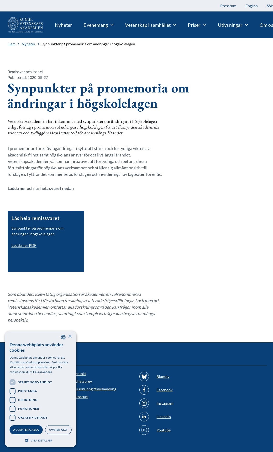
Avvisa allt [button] (58, 429)
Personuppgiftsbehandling (94, 389)
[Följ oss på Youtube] (169, 430)
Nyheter (28, 44)
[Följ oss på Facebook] (169, 390)
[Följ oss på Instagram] (169, 403)
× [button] (70, 337)
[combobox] (63, 337)
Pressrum (80, 396)
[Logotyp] (21, 24)
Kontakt (79, 373)
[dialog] (40, 389)
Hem (12, 44)
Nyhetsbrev (82, 381)
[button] (41, 439)
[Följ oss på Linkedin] (169, 416)
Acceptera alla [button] (26, 429)
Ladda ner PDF (24, 245)
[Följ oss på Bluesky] (169, 376)
